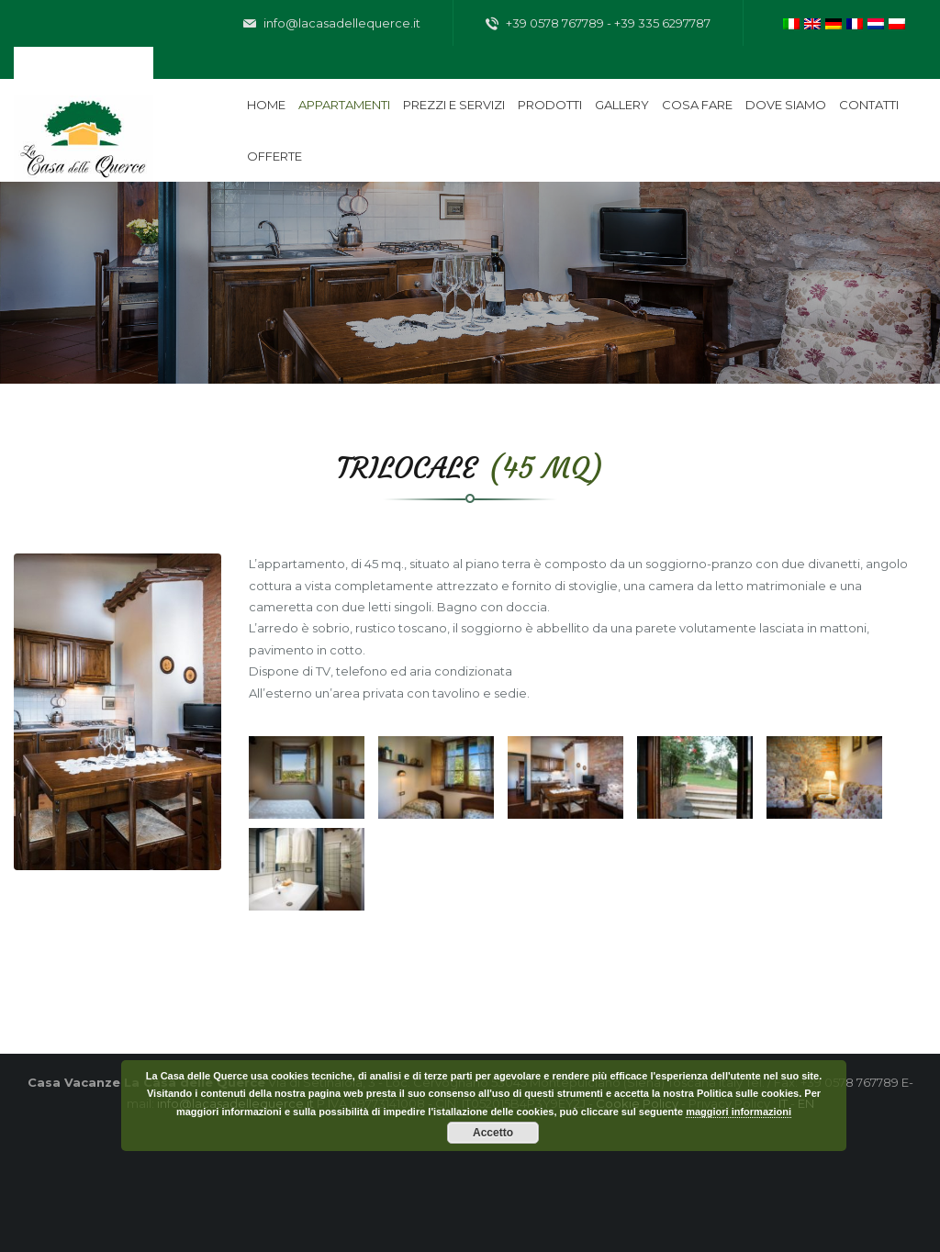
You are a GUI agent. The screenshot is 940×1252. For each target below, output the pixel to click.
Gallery (622, 104)
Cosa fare (697, 104)
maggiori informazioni (738, 1111)
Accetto (493, 1132)
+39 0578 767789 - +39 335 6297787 (598, 24)
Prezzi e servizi (454, 104)
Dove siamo (785, 104)
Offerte (274, 156)
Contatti (869, 104)
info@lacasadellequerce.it (331, 24)
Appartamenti (344, 104)
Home (266, 104)
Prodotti (550, 104)
